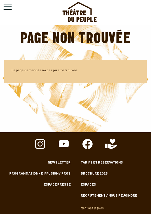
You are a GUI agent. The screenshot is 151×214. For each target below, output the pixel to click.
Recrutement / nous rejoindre (109, 195)
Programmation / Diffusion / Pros (40, 173)
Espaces (88, 184)
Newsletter (59, 162)
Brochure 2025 (94, 173)
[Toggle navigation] (8, 7)
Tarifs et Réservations (102, 162)
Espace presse (57, 184)
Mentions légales (92, 208)
